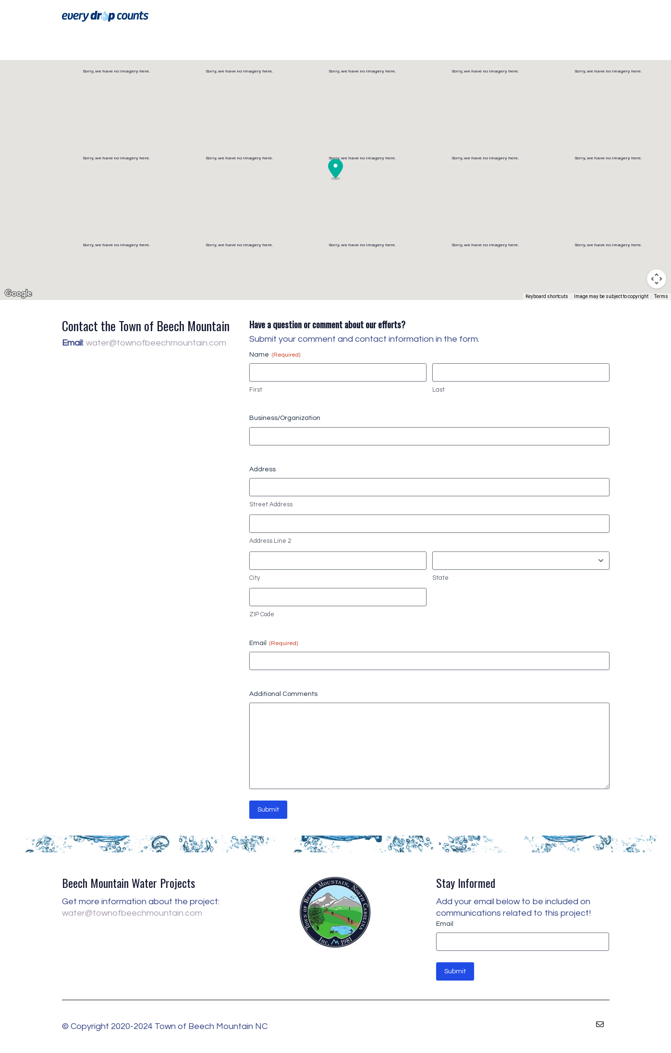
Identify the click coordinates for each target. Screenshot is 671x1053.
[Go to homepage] (105, 16)
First (255, 389)
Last (438, 389)
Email (273, 643)
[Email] (600, 1024)
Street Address (271, 504)
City (254, 577)
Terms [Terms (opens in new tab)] (661, 296)
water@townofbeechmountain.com (156, 342)
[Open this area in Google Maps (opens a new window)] (18, 293)
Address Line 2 (270, 541)
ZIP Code (261, 614)
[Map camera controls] (656, 278)
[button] (335, 169)
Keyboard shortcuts (546, 296)
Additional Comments (283, 694)
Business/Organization (284, 418)
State (440, 577)
